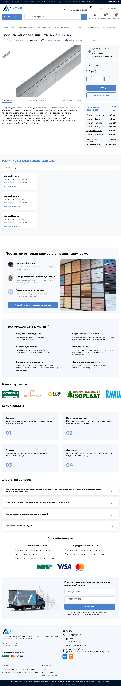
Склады (67, 2)
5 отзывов (18, 40)
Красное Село (94, 130)
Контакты (74, 2)
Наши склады (48, 672)
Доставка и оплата (29, 2)
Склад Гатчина (94, 134)
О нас (44, 669)
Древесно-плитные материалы (28, 27)
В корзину (101, 88)
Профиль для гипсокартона (70, 27)
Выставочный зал (49, 675)
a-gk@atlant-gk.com (86, 2)
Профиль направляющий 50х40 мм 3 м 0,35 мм (100, 27)
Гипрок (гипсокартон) (50, 27)
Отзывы (40, 2)
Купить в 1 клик (101, 95)
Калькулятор (16, 2)
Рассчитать (89, 607)
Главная (5, 27)
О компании (6, 2)
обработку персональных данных (92, 612)
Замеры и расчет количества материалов (20, 672)
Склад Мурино (94, 119)
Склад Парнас (94, 123)
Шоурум (60, 2)
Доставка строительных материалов (18, 669)
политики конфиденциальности (88, 614)
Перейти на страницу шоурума (33, 305)
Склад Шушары (95, 115)
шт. (97, 66)
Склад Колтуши (95, 126)
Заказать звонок (108, 8)
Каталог (12, 27)
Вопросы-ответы (50, 2)
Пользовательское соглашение (60, 684)
